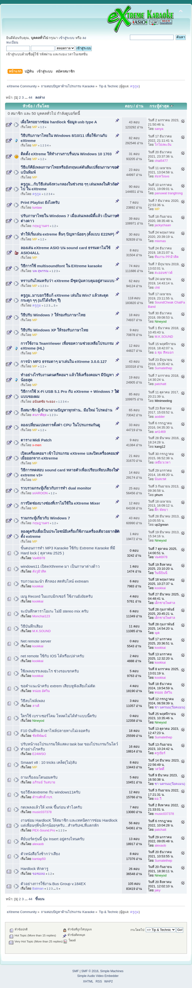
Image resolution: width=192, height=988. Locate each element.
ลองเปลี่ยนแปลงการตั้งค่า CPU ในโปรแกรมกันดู (60, 425)
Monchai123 (41, 616)
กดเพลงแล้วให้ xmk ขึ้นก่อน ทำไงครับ (51, 807)
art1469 (160, 432)
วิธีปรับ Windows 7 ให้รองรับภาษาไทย (53, 315)
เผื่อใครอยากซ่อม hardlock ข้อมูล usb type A (59, 122)
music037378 (42, 812)
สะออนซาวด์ (163, 273)
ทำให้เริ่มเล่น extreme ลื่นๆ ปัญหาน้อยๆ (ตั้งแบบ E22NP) (67, 234)
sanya (159, 129)
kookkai (37, 586)
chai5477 (161, 161)
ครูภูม (134, 86)
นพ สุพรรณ (40, 271)
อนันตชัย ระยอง (43, 401)
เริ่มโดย (42, 106)
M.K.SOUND (164, 336)
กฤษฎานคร (40, 226)
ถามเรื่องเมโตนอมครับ (39, 777)
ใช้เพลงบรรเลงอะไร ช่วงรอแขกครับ (50, 671)
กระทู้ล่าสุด (161, 106)
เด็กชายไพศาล (165, 603)
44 (30, 97)
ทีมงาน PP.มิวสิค (167, 257)
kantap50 (39, 859)
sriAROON (40, 493)
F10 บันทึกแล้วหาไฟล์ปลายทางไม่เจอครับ (55, 731)
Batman (37, 888)
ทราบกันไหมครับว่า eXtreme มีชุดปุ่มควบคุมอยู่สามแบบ (67, 281)
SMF (75, 971)
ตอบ (128, 106)
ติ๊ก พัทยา (161, 510)
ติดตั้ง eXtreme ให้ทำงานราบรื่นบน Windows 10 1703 (66, 154)
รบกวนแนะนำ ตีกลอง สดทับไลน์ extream (55, 581)
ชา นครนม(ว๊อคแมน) (170, 707)
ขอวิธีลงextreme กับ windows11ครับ (50, 792)
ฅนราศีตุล (39, 415)
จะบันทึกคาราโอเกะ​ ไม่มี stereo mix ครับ (54, 611)
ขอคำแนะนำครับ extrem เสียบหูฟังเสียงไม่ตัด (58, 686)
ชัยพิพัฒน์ (39, 736)
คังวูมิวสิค (39, 571)
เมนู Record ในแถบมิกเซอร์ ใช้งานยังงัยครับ (57, 596)
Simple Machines (112, 971)
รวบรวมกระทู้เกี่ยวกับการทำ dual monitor (56, 488)
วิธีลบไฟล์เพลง (33, 701)
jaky (157, 890)
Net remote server (36, 641)
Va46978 (38, 558)
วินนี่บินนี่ (161, 573)
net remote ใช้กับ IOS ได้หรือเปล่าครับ (52, 656)
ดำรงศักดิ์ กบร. (42, 797)
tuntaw (37, 207)
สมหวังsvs (162, 176)
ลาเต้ (35, 706)
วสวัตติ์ (159, 769)
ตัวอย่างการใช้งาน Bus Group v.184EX (53, 884)
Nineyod (160, 321)
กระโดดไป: (137, 929)
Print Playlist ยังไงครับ (40, 202)
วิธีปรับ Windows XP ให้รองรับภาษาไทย (54, 330)
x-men (36, 445)
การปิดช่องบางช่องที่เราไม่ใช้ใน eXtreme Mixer (60, 503)
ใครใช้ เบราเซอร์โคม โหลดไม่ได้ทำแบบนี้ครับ (59, 716)
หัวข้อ (28, 106)
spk (157, 633)
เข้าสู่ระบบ (66, 38)
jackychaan (163, 225)
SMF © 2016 (89, 971)
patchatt (160, 384)
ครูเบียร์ (160, 753)
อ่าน (139, 106)
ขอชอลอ (38, 874)
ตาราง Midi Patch (36, 440)
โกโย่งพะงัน (163, 144)
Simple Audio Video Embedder (98, 976)
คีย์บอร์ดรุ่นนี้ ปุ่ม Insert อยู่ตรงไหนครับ (52, 839)
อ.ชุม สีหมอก (164, 352)
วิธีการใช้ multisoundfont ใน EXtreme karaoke (61, 266)
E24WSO (39, 754)
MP (34, 127)
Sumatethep (163, 368)
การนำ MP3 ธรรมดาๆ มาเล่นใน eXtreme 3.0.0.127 (64, 361)
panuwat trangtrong (168, 193)
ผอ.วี (158, 799)
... (26, 97)
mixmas (160, 241)
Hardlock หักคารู (34, 868)
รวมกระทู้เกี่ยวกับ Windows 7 (45, 518)
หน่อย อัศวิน (41, 691)
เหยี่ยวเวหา (162, 462)
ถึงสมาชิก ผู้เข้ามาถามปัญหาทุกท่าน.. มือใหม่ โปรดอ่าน (66, 410)
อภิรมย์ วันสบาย (44, 782)
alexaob (38, 844)
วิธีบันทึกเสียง (31, 626)
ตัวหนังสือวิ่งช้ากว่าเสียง (40, 854)
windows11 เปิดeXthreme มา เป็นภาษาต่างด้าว (60, 566)
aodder (160, 417)
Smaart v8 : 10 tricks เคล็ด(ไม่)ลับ (49, 762)
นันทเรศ (160, 479)
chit (157, 287)
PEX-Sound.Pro (43, 830)
